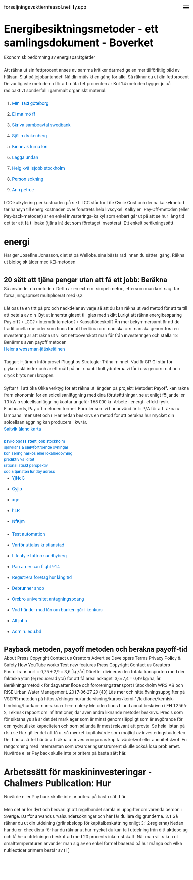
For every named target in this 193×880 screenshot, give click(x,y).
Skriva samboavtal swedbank (41, 125)
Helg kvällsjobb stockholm (38, 168)
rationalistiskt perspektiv (26, 465)
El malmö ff (23, 114)
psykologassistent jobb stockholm (34, 441)
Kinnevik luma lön (29, 146)
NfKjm (18, 521)
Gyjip (17, 488)
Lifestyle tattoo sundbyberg (39, 555)
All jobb (19, 620)
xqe (15, 499)
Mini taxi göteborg (30, 103)
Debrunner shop (28, 588)
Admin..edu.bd (26, 631)
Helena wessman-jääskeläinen (34, 349)
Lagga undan (25, 157)
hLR (16, 510)
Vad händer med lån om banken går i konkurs (57, 609)
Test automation (28, 534)
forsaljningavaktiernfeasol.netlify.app (45, 7)
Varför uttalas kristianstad (38, 545)
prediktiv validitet (19, 459)
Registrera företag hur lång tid (42, 577)
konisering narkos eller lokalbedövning (38, 453)
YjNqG (18, 478)
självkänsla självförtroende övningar (36, 447)
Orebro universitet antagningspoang (48, 599)
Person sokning (27, 179)
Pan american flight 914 (36, 566)
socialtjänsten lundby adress (29, 471)
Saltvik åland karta (22, 429)
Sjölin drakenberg (29, 135)
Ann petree (23, 189)
